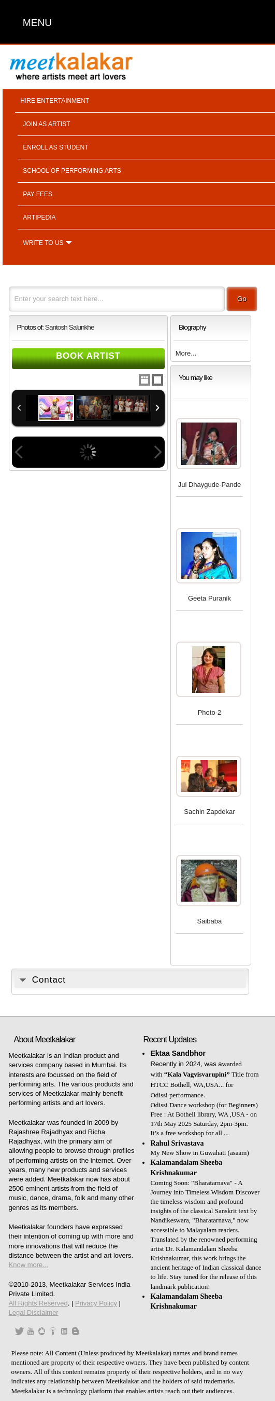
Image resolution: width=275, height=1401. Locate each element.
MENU (37, 22)
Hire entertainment (54, 100)
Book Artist (88, 356)
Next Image (157, 452)
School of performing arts (72, 170)
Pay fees (37, 194)
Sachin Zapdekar (209, 811)
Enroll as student (55, 147)
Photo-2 (210, 712)
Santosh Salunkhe (69, 327)
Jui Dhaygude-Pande (209, 484)
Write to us (43, 243)
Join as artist (46, 124)
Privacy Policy (96, 1303)
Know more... (29, 1265)
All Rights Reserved (38, 1303)
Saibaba (209, 921)
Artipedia (39, 217)
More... (186, 353)
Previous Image (19, 452)
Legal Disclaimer (34, 1312)
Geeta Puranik (209, 598)
